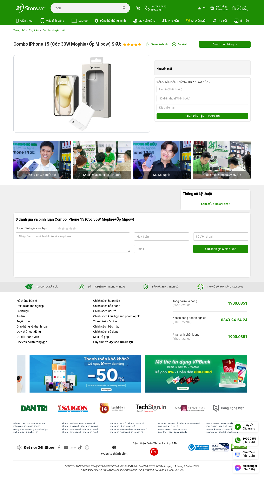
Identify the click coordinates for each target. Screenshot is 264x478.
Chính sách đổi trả (104, 311)
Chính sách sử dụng (106, 331)
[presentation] (49, 265)
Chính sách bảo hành (106, 306)
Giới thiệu (23, 311)
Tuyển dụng (24, 321)
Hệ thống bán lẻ (27, 300)
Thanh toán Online (105, 321)
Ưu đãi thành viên (28, 336)
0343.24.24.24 (234, 319)
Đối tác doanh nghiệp (30, 306)
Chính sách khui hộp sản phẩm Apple (116, 316)
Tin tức (21, 316)
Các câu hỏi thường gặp (32, 342)
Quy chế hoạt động (29, 331)
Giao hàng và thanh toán (32, 326)
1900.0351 (237, 303)
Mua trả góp (101, 336)
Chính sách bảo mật (106, 326)
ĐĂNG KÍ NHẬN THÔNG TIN (202, 116)
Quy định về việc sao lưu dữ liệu (113, 342)
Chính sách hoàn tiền (106, 300)
